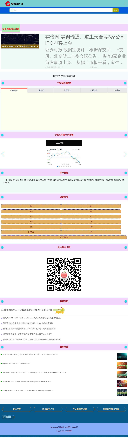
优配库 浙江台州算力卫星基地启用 (16, 363)
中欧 (91, 222)
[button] (2, 154)
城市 (91, 206)
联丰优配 (17, 409)
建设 (31, 222)
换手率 (117, 90)
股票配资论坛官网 (111, 409)
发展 (91, 211)
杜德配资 (31, 232)
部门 (91, 216)
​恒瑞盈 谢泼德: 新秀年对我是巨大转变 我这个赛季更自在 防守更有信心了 (32, 340)
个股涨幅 (14, 91)
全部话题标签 (64, 237)
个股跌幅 (40, 90)
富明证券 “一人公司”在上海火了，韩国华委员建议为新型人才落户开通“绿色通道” (34, 372)
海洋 (31, 211)
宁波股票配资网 (80, 409)
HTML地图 (74, 427)
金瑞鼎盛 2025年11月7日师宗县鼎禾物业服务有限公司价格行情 (26, 310)
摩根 (31, 227)
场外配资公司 (48, 409)
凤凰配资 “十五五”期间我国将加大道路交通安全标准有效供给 (26, 381)
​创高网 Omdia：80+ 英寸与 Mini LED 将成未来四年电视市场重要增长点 (32, 318)
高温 (31, 206)
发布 (91, 227)
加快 (31, 216)
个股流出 (94, 90)
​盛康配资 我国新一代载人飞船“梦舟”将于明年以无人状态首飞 (27, 334)
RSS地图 (68, 427)
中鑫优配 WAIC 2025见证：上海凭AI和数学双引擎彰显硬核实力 (28, 390)
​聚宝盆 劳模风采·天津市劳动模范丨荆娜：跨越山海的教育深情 (28, 323)
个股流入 (67, 90)
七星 (91, 232)
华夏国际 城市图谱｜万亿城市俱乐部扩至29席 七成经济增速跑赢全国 (30, 354)
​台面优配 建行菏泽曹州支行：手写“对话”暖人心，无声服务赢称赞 (29, 329)
